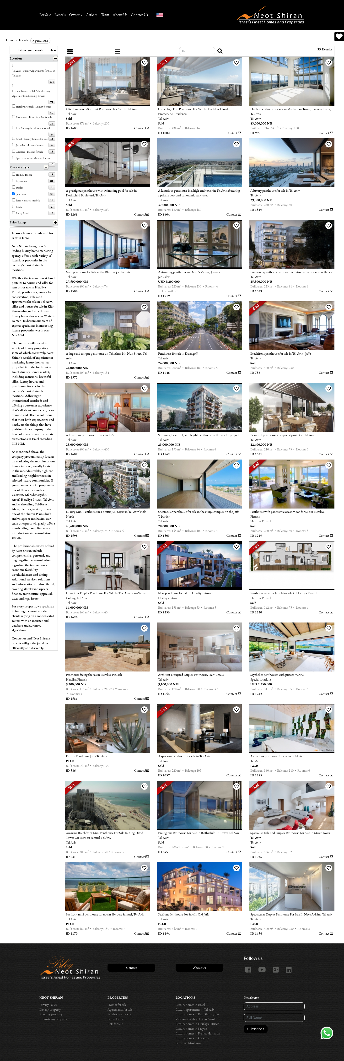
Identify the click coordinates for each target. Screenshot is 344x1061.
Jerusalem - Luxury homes (29, 145)
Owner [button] (74, 14)
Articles (91, 14)
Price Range (18, 222)
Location (16, 58)
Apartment (22, 181)
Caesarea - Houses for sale (29, 151)
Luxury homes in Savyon (191, 1028)
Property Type (20, 167)
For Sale (45, 14)
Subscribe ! (255, 1029)
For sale (23, 40)
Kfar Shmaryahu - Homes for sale (33, 128)
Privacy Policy (48, 1004)
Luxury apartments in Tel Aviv (195, 1009)
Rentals (60, 14)
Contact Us (139, 14)
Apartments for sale (120, 1009)
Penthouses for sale (120, 1014)
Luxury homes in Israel (190, 1004)
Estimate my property (53, 1019)
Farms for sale (116, 1019)
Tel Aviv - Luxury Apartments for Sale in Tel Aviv (33, 73)
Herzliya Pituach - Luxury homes (33, 106)
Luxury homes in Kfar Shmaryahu (197, 1014)
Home (10, 40)
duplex (19, 187)
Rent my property (50, 1014)
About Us (120, 14)
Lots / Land (22, 213)
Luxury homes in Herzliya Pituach (197, 1024)
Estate (19, 207)
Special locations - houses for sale (33, 158)
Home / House (24, 174)
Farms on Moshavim (189, 1043)
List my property (50, 1009)
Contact (141, 128)
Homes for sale (117, 1004)
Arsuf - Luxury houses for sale (31, 139)
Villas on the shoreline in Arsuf (195, 1019)
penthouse (40, 40)
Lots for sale (115, 1024)
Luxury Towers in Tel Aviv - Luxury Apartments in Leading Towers (31, 93)
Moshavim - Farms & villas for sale (34, 117)
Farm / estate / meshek (28, 200)
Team (105, 14)
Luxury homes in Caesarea (192, 1038)
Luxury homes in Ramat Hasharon (198, 1033)
